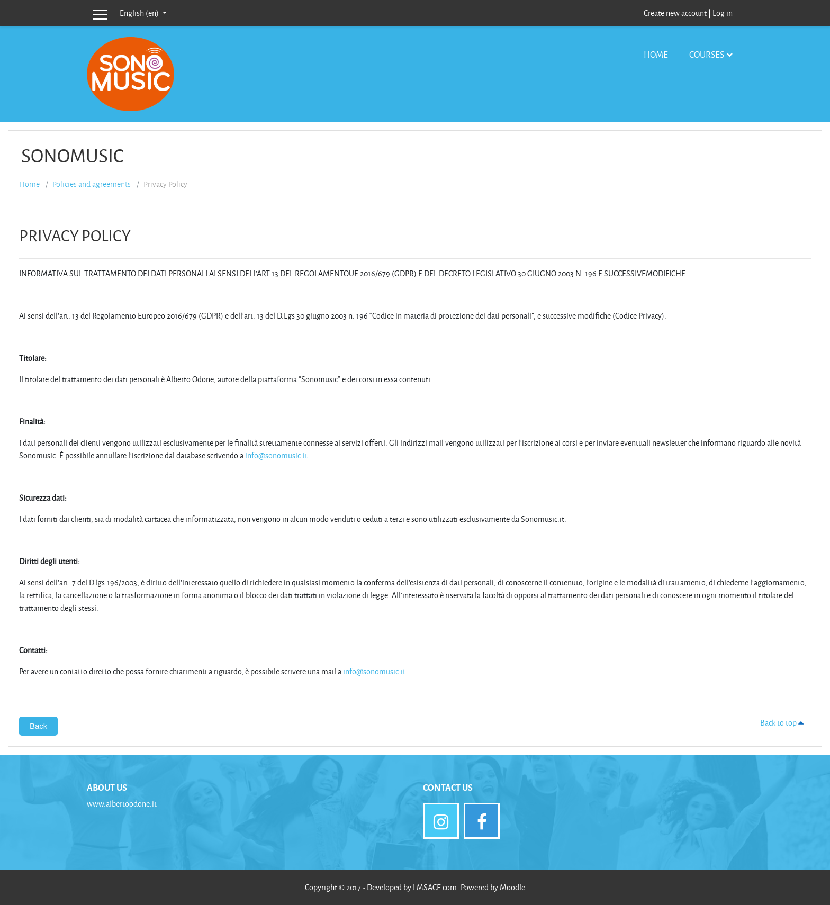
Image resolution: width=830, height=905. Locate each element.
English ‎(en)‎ (140, 13)
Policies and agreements (91, 184)
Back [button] (38, 725)
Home (656, 54)
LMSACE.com (435, 887)
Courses (706, 54)
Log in (722, 13)
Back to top (783, 722)
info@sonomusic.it (276, 455)
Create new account (675, 13)
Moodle (512, 887)
